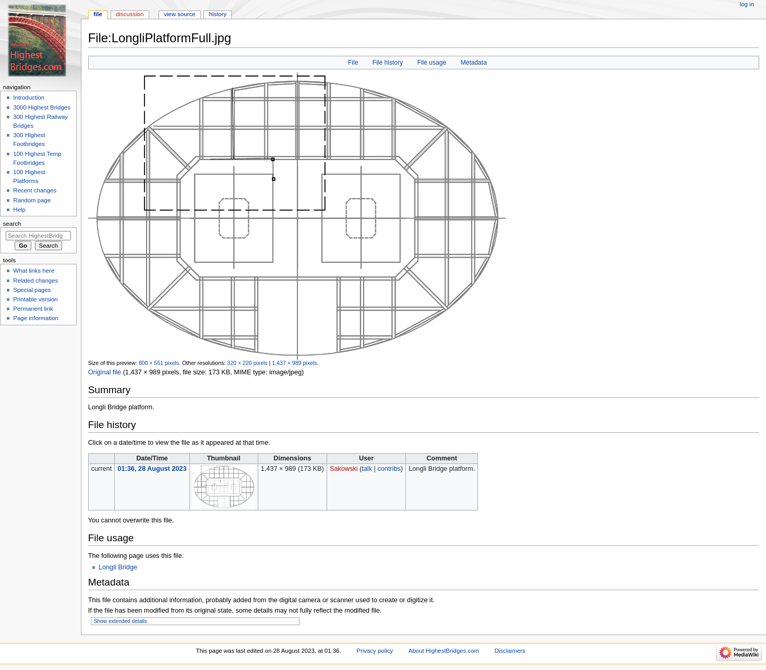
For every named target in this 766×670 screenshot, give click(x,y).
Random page (32, 200)
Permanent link (33, 309)
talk (367, 468)
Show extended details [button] (120, 621)
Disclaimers (510, 651)
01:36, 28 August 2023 (151, 468)
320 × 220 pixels (247, 363)
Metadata (474, 62)
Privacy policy (374, 651)
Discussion (129, 14)
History (218, 14)
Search (12, 224)
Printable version (35, 299)
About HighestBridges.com (444, 651)
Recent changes (34, 190)
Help (19, 209)
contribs (388, 468)
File (353, 62)
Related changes (35, 280)
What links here (33, 270)
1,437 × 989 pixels (294, 363)
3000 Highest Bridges (41, 107)
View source (179, 14)
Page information (35, 318)
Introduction (28, 97)
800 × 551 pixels (159, 363)
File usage (432, 62)
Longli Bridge (118, 567)
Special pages (32, 290)
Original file (104, 372)
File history (388, 62)
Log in (747, 4)
